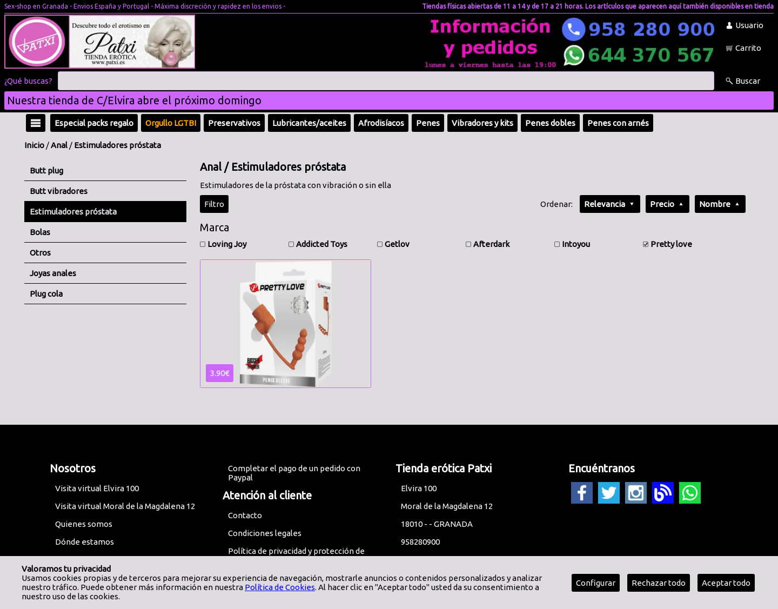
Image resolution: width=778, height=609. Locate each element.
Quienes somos (83, 523)
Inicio (34, 145)
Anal (59, 145)
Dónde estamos (84, 541)
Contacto (245, 515)
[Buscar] (386, 81)
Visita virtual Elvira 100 (97, 488)
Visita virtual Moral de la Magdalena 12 (125, 506)
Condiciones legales (264, 533)
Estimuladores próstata (117, 145)
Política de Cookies (280, 587)
